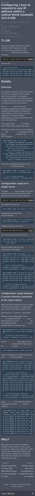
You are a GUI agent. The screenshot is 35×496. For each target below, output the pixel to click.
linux (5, 26)
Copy (31, 59)
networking (11, 26)
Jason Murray (7, 493)
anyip (17, 26)
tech (5, 28)
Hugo (29, 484)
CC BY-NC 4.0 (14, 484)
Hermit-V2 (20, 486)
